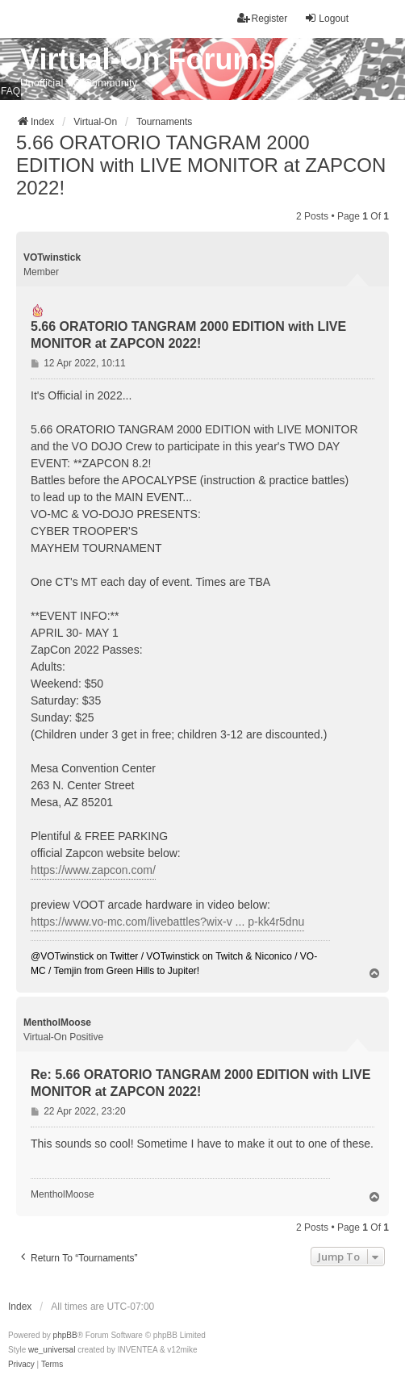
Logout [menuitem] (326, 18)
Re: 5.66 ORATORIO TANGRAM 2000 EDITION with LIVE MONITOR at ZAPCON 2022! (200, 1083)
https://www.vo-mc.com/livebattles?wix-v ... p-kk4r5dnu (167, 921)
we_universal (51, 1349)
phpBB (65, 1335)
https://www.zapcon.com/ (93, 870)
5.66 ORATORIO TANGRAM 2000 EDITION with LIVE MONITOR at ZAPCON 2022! (201, 165)
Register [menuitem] (262, 18)
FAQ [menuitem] (10, 91)
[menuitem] (21, 1364)
